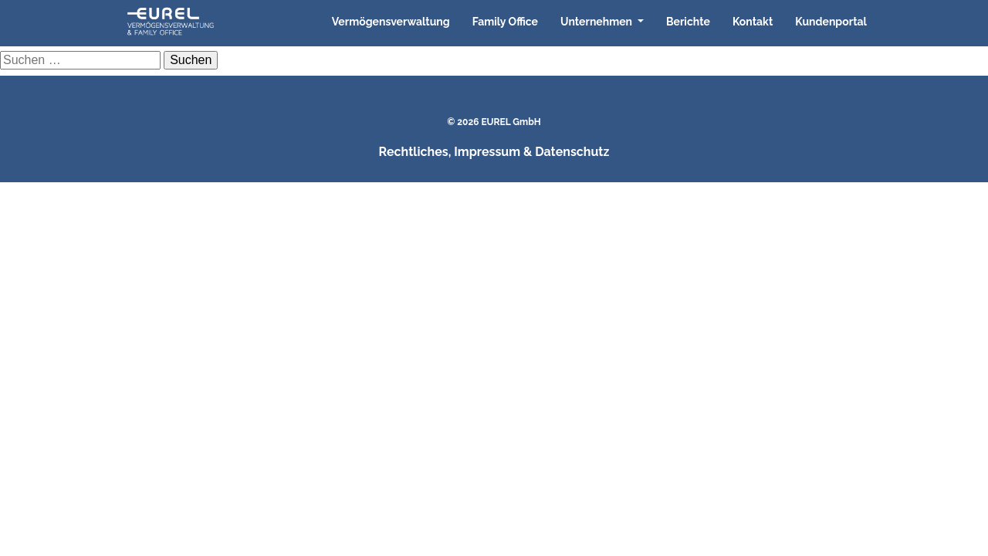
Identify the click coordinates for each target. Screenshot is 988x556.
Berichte (688, 21)
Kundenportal (831, 21)
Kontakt (753, 21)
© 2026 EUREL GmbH (493, 122)
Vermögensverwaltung (391, 21)
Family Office (505, 21)
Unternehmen (597, 21)
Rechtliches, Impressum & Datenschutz (494, 151)
